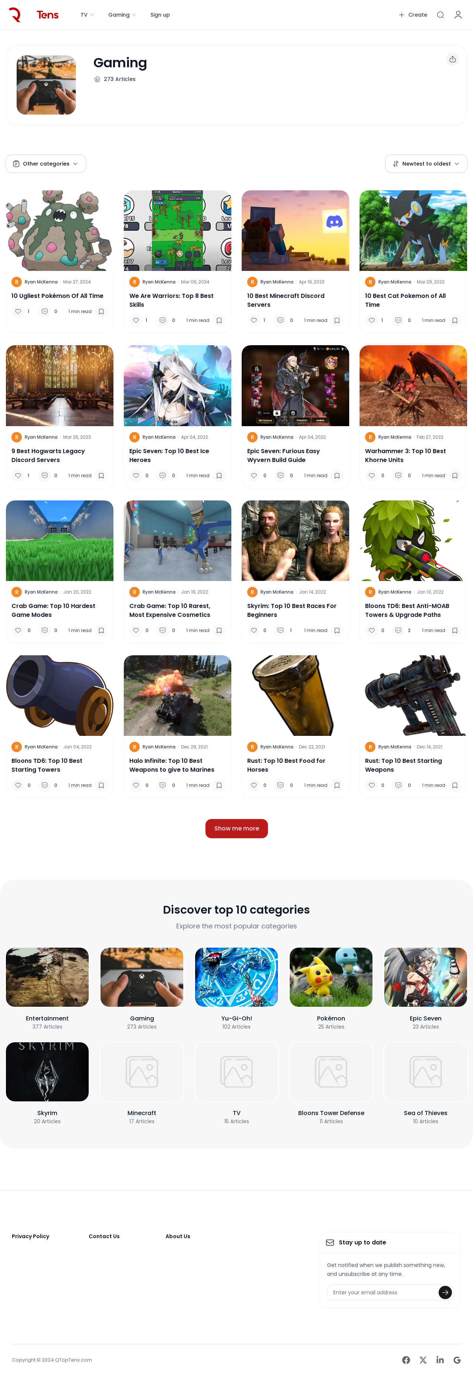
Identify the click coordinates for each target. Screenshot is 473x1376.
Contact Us (104, 1236)
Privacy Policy (30, 1236)
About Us (178, 1236)
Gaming (122, 14)
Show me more (236, 828)
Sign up (160, 14)
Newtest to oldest (426, 163)
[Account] (458, 15)
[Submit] (445, 1292)
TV (88, 14)
